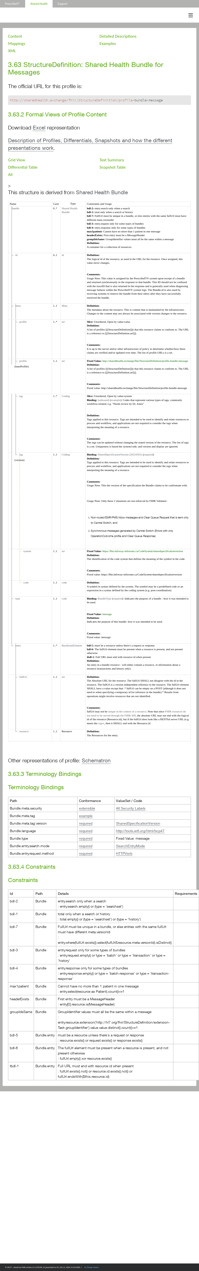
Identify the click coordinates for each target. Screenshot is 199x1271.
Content (15, 36)
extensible (87, 808)
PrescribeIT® (12, 4)
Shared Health (39, 4)
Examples (108, 43)
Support (62, 4)
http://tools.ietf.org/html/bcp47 (140, 831)
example (115, 400)
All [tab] (10, 174)
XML (12, 50)
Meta (64, 305)
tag (20, 395)
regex (101, 723)
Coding (66, 395)
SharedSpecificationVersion (138, 823)
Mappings (16, 43)
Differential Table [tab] (22, 167)
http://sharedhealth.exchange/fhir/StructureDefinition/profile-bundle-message (145, 360)
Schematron (96, 760)
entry (17, 645)
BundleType (104, 598)
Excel (39, 127)
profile (22, 321)
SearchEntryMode (130, 846)
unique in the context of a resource (127, 711)
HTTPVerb (124, 853)
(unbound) (103, 400)
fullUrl (22, 676)
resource (23, 731)
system (26, 551)
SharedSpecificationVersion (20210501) (120, 454)
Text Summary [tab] (112, 160)
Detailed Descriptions (118, 36)
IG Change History (91, 1267)
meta (17, 305)
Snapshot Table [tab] (113, 167)
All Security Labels (130, 808)
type (17, 598)
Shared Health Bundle (102, 192)
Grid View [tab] (16, 160)
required (148, 454)
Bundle (14, 208)
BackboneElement (72, 645)
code (25, 582)
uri (63, 321)
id (15, 254)
